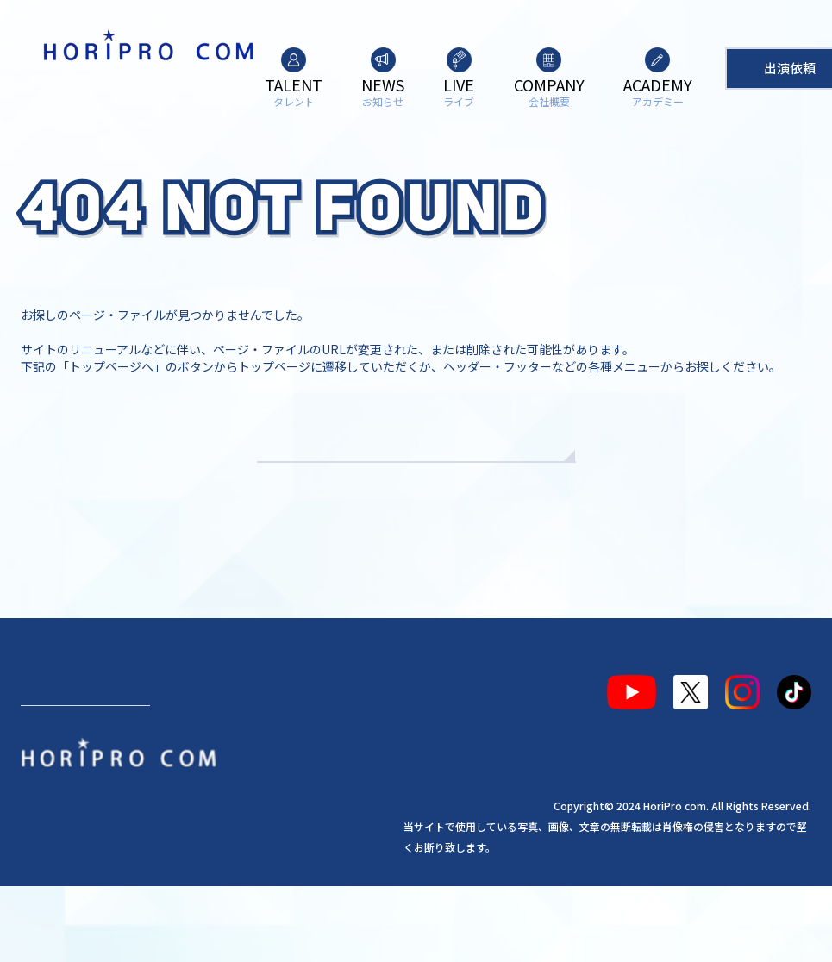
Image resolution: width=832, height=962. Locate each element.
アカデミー (361, 744)
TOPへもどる (416, 491)
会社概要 (277, 744)
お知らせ (138, 744)
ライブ (208, 744)
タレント (62, 744)
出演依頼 (85, 806)
